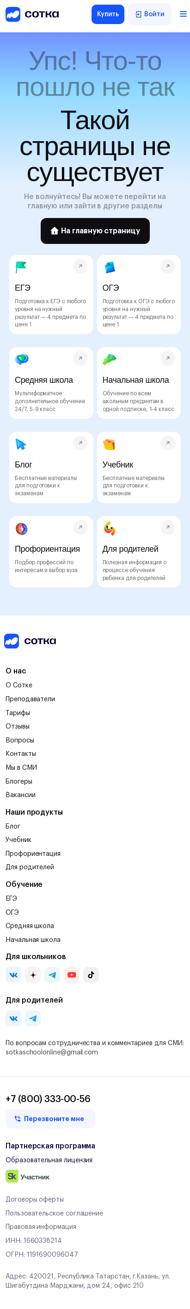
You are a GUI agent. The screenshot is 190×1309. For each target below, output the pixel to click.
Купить (108, 14)
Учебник (18, 840)
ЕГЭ (11, 899)
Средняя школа (30, 926)
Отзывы (18, 726)
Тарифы (18, 713)
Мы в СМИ (21, 768)
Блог (13, 826)
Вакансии (20, 795)
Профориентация (33, 854)
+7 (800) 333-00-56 (48, 1099)
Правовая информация (41, 1227)
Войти (150, 14)
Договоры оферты (35, 1200)
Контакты (21, 754)
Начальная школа (33, 940)
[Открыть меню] (179, 14)
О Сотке (19, 685)
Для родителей (30, 867)
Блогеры (19, 782)
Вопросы (20, 740)
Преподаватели (30, 699)
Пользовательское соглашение (54, 1213)
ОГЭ (12, 913)
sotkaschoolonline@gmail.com (52, 1052)
